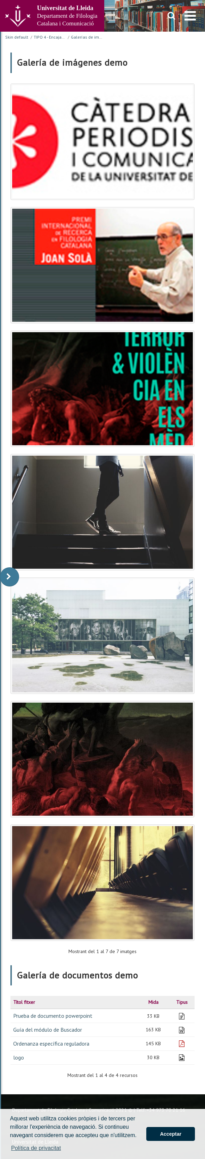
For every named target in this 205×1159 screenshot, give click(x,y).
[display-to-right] (9, 576)
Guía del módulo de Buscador (47, 1029)
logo (18, 1057)
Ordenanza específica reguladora (51, 1043)
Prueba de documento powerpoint (52, 1015)
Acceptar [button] (170, 1134)
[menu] (190, 15)
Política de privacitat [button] (36, 1148)
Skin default (16, 37)
